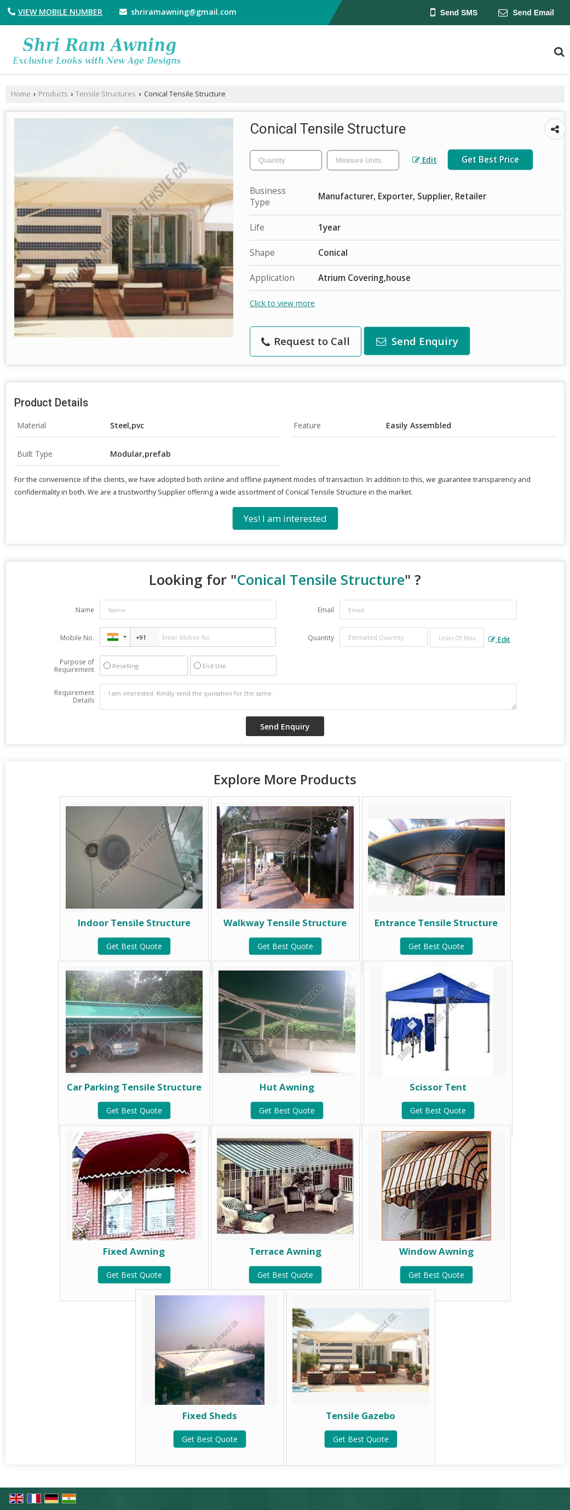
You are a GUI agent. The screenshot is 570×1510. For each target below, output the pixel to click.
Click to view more (282, 303)
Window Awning (436, 1251)
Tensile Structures (106, 94)
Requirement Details (74, 696)
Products (53, 94)
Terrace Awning (285, 1251)
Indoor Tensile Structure (134, 922)
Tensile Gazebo (360, 1415)
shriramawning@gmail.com (184, 12)
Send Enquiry (417, 341)
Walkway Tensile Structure (285, 922)
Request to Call (305, 341)
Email (326, 610)
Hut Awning (287, 1087)
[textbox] (363, 160)
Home (21, 94)
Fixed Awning (134, 1251)
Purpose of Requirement (74, 666)
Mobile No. (77, 637)
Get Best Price (490, 159)
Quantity (321, 637)
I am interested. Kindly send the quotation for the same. (308, 697)
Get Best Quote (134, 946)
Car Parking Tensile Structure (134, 1087)
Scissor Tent (438, 1087)
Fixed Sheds (209, 1415)
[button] (60, 12)
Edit (424, 159)
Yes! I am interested (285, 518)
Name (85, 610)
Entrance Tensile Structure (436, 922)
